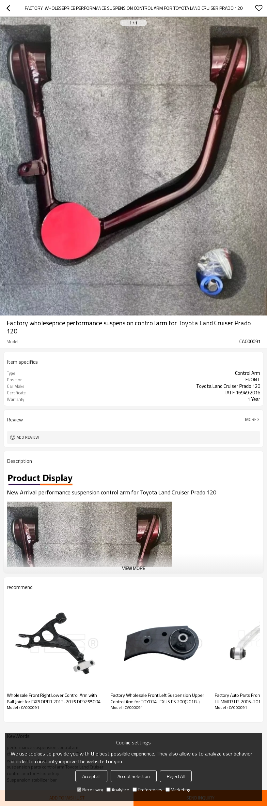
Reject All (176, 776)
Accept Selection (134, 776)
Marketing (177, 789)
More (251, 419)
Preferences (147, 789)
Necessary (90, 789)
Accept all (91, 776)
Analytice (117, 789)
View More (133, 568)
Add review (28, 437)
